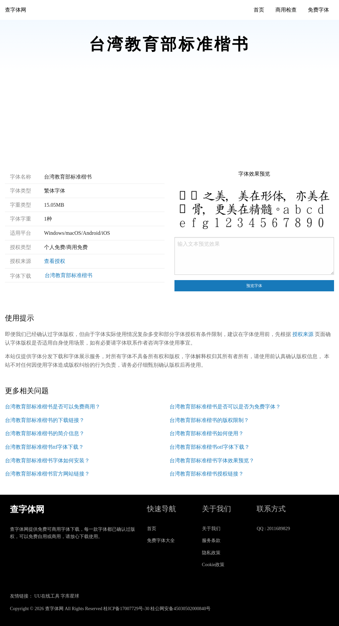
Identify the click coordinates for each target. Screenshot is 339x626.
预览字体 (254, 285)
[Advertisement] (169, 121)
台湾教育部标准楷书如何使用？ (207, 433)
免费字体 (318, 10)
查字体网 (15, 10)
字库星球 (70, 596)
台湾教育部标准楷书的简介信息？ (44, 433)
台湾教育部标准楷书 (68, 275)
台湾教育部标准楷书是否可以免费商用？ (52, 406)
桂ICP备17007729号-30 (126, 608)
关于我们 (211, 528)
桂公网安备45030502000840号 (180, 608)
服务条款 (211, 540)
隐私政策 (211, 552)
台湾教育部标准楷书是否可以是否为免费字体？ (225, 406)
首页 (259, 10)
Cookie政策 (213, 564)
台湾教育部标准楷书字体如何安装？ (47, 460)
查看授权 (54, 261)
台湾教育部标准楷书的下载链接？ (44, 420)
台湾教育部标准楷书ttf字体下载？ (44, 447)
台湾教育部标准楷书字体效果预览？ (212, 460)
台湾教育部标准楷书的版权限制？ (209, 420)
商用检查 (286, 10)
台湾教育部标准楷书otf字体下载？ (210, 447)
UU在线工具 (47, 596)
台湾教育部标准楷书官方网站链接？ (47, 474)
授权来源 (303, 334)
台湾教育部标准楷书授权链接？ (207, 474)
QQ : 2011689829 (273, 528)
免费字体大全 (161, 540)
